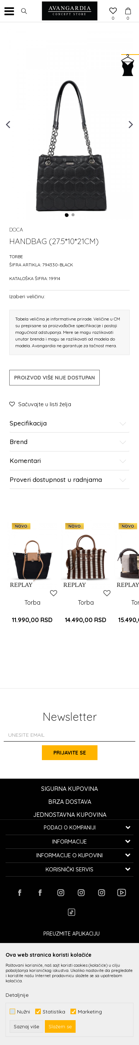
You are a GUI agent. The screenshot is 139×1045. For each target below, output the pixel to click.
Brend (68, 442)
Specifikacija (68, 423)
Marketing (90, 1011)
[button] (24, 11)
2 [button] (73, 215)
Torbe (16, 256)
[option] (69, 124)
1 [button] (67, 215)
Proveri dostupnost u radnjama (68, 479)
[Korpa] (127, 4)
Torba (32, 602)
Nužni (23, 1011)
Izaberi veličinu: (27, 296)
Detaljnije (17, 995)
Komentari (68, 460)
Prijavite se (69, 752)
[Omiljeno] (113, 11)
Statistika (54, 1011)
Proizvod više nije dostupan (54, 377)
